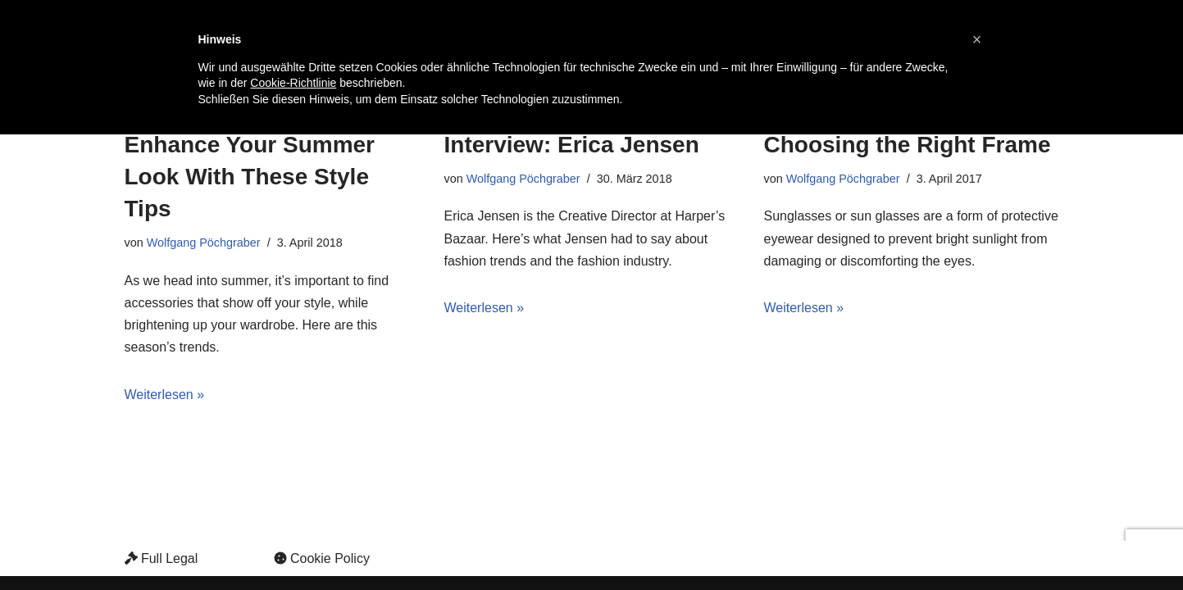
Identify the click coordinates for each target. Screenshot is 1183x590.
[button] (977, 39)
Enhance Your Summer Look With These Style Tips (250, 176)
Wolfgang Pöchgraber (204, 242)
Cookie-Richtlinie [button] (293, 82)
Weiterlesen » (165, 395)
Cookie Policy (322, 558)
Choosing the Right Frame (907, 144)
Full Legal (161, 558)
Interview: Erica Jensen (571, 144)
